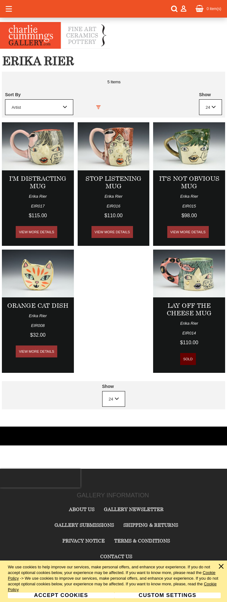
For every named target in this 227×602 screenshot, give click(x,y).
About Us (81, 509)
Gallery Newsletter (133, 509)
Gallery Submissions (84, 525)
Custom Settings (167, 595)
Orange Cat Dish (38, 305)
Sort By (13, 94)
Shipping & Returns (150, 525)
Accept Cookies (61, 595)
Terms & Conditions (142, 541)
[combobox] (39, 107)
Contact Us (116, 556)
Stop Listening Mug (113, 182)
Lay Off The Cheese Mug (189, 309)
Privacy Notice (83, 541)
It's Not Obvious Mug (189, 182)
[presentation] (40, 478)
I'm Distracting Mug (37, 182)
